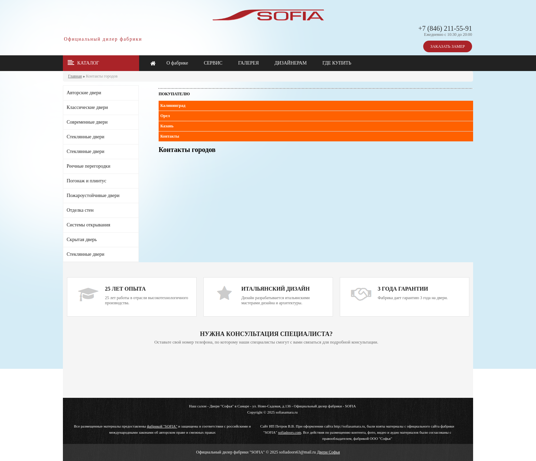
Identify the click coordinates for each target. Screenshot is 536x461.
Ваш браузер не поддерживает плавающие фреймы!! (266, 371)
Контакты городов (102, 76)
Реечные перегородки (88, 166)
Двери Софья (328, 452)
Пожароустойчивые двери (93, 195)
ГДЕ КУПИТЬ (336, 63)
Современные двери (87, 122)
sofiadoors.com (289, 432)
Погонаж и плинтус (86, 180)
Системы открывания (88, 224)
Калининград (172, 105)
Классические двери (87, 107)
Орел (165, 115)
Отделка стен (80, 210)
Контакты (169, 136)
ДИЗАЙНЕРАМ (290, 63)
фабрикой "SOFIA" (162, 426)
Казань (167, 126)
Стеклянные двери (85, 136)
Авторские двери (84, 92)
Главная (75, 76)
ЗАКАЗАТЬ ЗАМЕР (447, 46)
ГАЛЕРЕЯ (248, 63)
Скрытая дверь (82, 239)
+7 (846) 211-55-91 (445, 28)
